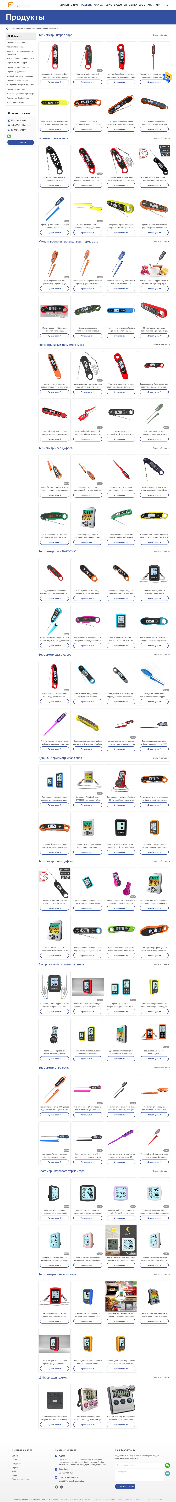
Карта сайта (45, 1499)
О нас (74, 5)
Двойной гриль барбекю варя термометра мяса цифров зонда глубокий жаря (121, 180)
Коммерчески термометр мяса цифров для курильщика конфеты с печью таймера (154, 490)
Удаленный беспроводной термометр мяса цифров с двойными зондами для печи (54, 1054)
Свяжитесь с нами (141, 5)
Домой (64, 5)
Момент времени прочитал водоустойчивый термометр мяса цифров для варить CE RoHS (54, 387)
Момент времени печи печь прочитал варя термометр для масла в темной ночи (54, 284)
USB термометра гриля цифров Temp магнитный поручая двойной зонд (154, 950)
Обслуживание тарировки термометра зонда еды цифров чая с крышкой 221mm (154, 697)
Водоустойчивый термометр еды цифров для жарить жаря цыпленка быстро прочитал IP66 (121, 697)
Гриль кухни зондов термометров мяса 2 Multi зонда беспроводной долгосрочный (154, 1006)
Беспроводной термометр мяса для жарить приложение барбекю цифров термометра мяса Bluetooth (121, 1364)
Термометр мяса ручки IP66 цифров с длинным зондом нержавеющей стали (54, 1110)
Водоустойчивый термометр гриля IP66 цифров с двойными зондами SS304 (87, 903)
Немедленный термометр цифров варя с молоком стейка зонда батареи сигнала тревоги (54, 77)
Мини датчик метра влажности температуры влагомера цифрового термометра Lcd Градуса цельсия (88, 1260)
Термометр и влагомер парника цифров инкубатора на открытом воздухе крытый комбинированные (154, 1260)
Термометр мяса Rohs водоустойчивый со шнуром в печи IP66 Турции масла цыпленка (121, 434)
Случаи (99, 5)
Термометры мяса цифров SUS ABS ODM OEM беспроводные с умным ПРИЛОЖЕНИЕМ (54, 1006)
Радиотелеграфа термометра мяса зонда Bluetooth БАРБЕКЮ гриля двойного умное (121, 847)
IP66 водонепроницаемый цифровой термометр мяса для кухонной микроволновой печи (154, 124)
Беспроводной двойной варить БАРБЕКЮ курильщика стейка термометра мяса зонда (88, 800)
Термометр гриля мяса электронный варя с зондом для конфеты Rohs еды (88, 124)
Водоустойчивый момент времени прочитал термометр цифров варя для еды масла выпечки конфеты (121, 77)
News (108, 5)
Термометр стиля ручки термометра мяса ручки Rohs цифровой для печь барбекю (121, 1110)
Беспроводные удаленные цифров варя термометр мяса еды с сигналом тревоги (88, 847)
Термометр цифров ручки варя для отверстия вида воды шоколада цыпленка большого (154, 77)
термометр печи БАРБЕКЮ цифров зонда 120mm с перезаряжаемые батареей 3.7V (154, 641)
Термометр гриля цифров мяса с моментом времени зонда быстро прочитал (121, 950)
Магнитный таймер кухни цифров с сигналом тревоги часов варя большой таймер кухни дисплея (121, 1420)
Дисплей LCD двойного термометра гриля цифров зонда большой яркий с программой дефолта (154, 903)
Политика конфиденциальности (26, 1499)
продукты (86, 5)
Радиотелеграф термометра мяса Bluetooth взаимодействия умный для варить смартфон (121, 1316)
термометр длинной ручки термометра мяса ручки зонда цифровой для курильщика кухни (154, 1110)
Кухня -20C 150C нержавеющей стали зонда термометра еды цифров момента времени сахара (54, 697)
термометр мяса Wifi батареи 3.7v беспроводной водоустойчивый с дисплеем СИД (87, 641)
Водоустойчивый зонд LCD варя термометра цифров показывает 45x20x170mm (54, 434)
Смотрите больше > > (161, 35)
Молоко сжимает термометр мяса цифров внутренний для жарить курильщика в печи (54, 744)
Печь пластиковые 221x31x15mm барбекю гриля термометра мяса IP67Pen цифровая (88, 1157)
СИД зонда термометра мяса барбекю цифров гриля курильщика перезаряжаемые (54, 593)
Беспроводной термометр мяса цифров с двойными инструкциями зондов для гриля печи (54, 800)
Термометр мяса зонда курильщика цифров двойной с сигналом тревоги (154, 800)
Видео (118, 5)
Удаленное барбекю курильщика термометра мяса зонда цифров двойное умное (54, 847)
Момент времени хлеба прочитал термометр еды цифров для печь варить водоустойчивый (121, 744)
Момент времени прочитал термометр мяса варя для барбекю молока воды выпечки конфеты (88, 228)
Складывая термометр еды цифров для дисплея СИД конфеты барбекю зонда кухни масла (87, 744)
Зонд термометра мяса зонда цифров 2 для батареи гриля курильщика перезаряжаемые (88, 593)
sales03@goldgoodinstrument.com (26, 125)
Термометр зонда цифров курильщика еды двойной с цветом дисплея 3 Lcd (88, 537)
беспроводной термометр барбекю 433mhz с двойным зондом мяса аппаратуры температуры (121, 800)
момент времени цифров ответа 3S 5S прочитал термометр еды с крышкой (154, 284)
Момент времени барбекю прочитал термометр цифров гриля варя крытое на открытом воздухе (87, 284)
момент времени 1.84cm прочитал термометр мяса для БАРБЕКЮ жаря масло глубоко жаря (87, 1110)
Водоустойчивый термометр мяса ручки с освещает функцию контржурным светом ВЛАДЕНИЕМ (154, 1157)
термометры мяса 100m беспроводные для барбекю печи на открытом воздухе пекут (121, 1006)
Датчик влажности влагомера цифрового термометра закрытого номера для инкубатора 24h (87, 1213)
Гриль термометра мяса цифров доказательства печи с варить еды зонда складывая (54, 537)
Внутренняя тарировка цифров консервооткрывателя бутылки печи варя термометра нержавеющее (121, 228)
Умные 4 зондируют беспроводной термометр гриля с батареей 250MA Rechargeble (87, 1006)
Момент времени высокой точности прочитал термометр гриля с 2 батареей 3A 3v (121, 903)
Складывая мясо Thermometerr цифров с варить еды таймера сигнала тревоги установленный (121, 537)
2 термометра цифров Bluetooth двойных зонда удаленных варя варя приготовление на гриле (87, 1316)
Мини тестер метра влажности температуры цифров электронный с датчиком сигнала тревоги (54, 1260)
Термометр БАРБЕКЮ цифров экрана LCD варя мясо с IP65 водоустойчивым (54, 903)
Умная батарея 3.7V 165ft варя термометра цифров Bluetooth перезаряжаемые (54, 1364)
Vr (125, 5)
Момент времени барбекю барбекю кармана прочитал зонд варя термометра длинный (121, 331)
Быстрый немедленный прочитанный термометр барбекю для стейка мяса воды (87, 490)
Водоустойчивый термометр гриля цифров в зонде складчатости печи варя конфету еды (88, 950)
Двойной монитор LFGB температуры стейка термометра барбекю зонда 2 (54, 950)
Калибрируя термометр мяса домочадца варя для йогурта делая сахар (88, 180)
